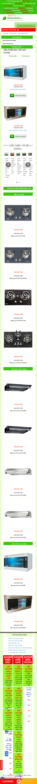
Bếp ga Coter (19, 194)
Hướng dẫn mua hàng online (17, 650)
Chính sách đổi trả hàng (15, 641)
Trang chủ (5, 33)
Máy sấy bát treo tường (9, 40)
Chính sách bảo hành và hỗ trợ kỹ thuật (20, 648)
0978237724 (23, 10)
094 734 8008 (18, 3)
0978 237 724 (7, 10)
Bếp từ (5, 775)
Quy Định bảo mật (13, 643)
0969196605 (26, 13)
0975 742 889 (8, 6)
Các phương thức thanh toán (17, 652)
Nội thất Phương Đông (9, 777)
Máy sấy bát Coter (23, 33)
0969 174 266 (26, 1)
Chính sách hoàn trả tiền (15, 638)
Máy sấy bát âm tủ (8, 43)
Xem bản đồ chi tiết (10, 763)
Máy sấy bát (13, 33)
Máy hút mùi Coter (19, 369)
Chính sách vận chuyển (15, 645)
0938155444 (28, 6)
